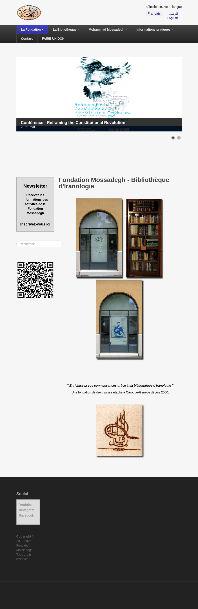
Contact (27, 38)
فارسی (173, 13)
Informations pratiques (155, 29)
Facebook (26, 515)
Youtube (25, 504)
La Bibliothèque (66, 29)
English (172, 18)
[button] (173, 138)
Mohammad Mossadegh (108, 29)
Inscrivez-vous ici (35, 224)
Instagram (26, 510)
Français (154, 13)
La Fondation (32, 29)
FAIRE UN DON (53, 38)
